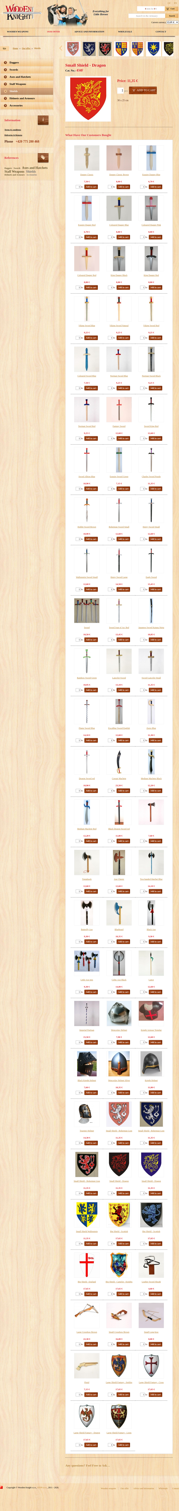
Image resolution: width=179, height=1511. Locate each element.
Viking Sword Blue (87, 325)
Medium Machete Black (151, 778)
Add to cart (146, 90)
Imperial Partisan (86, 1030)
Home (15, 48)
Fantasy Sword (119, 426)
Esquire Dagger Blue (151, 174)
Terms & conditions (12, 130)
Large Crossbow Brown (87, 1332)
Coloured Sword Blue (87, 376)
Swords (13, 69)
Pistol (86, 1382)
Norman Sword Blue (119, 376)
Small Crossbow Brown (119, 1332)
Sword (87, 627)
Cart (173, 9)
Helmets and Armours (22, 98)
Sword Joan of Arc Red (119, 627)
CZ (169, 3)
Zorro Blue (151, 728)
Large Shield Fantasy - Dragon (87, 1432)
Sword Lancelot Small (151, 678)
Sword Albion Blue (87, 476)
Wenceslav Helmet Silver (119, 1080)
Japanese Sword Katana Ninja (151, 627)
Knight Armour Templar (151, 1030)
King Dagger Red (151, 275)
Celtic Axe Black (119, 980)
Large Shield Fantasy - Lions (119, 1432)
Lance (151, 980)
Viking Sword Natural (119, 325)
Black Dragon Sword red (119, 829)
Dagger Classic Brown (119, 174)
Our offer (53, 31)
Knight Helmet (151, 1080)
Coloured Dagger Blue (119, 225)
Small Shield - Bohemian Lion (119, 1131)
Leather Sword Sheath (151, 1282)
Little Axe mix (87, 980)
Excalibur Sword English (119, 728)
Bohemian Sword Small (119, 527)
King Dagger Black (119, 275)
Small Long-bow (151, 1332)
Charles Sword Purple (151, 476)
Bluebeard (119, 929)
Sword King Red (151, 426)
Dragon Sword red (87, 778)
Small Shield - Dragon (119, 1181)
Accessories (16, 105)
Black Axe (151, 929)
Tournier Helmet (87, 1131)
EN (175, 3)
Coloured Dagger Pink (151, 225)
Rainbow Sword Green (87, 678)
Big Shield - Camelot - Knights (119, 1282)
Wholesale (125, 31)
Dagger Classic (86, 174)
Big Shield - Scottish (119, 1231)
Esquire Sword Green (119, 476)
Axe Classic (119, 879)
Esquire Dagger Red (86, 225)
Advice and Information (89, 31)
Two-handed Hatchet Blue (151, 879)
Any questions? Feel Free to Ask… (87, 1465)
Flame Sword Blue (87, 728)
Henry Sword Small (151, 527)
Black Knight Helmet (87, 1080)
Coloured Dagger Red (86, 275)
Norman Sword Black (151, 376)
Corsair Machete (119, 778)
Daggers (14, 62)
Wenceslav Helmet (119, 1030)
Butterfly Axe (87, 929)
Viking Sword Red (151, 325)
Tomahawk (86, 879)
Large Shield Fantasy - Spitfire (119, 1382)
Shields (37, 48)
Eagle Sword (151, 577)
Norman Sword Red (86, 426)
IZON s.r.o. (42, 1487)
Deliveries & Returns (13, 135)
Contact (161, 31)
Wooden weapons (17, 31)
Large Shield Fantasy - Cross (151, 1382)
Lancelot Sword (119, 678)
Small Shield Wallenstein (87, 1231)
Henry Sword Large (118, 577)
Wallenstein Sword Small (87, 577)
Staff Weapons (17, 84)
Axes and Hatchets (20, 76)
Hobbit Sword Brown (87, 527)
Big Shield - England (87, 1282)
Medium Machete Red (86, 829)
